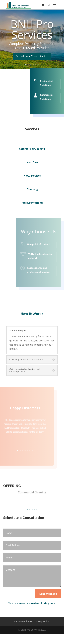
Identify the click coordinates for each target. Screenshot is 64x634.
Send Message (48, 593)
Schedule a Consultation (32, 56)
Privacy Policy (42, 621)
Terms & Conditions (22, 621)
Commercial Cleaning (32, 492)
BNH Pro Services (32, 29)
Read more (32, 501)
